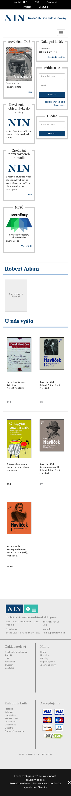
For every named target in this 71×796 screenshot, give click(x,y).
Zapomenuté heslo (54, 101)
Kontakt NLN (20, 2)
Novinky (44, 655)
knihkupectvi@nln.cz (54, 632)
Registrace (59, 105)
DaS (7, 658)
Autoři (8, 655)
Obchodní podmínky (16, 652)
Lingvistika (10, 715)
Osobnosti (10, 724)
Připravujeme (47, 661)
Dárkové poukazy (14, 731)
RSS (37, 2)
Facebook (52, 2)
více (30, 92)
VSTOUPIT (26, 246)
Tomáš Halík (11, 718)
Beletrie (9, 712)
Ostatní (9, 728)
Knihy (43, 652)
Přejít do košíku (56, 57)
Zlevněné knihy (48, 665)
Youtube (43, 7)
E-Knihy (44, 658)
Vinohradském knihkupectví (41, 617)
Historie (9, 708)
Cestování (10, 721)
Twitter (27, 7)
